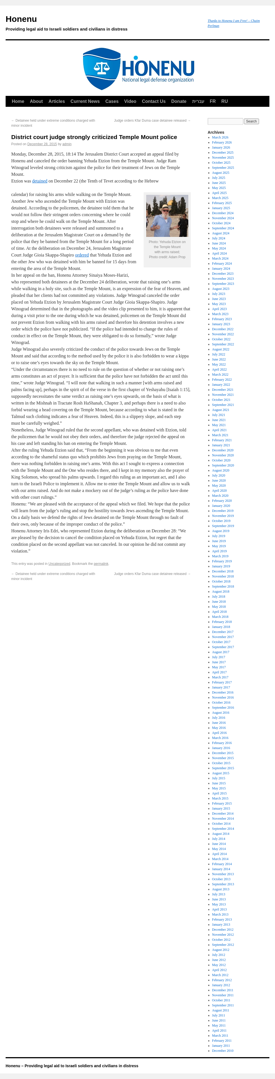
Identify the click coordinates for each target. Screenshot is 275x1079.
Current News (85, 101)
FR (213, 101)
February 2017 (222, 682)
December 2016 (222, 692)
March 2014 (220, 859)
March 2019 (220, 556)
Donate (178, 101)
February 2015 (222, 803)
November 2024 (223, 218)
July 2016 (218, 718)
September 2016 (223, 708)
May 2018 (219, 607)
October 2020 (221, 460)
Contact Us (154, 101)
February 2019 (222, 561)
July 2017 (218, 657)
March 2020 (220, 496)
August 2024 (221, 233)
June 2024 (219, 243)
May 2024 (219, 248)
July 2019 (218, 536)
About (36, 101)
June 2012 (219, 960)
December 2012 (222, 930)
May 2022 (219, 364)
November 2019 (223, 516)
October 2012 (221, 940)
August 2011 (220, 1010)
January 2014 (221, 869)
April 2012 (219, 970)
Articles (57, 101)
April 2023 (219, 309)
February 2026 (222, 142)
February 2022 (222, 380)
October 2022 (221, 339)
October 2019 (221, 521)
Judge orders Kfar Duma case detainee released (152, 121)
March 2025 (220, 198)
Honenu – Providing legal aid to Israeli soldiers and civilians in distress (72, 1066)
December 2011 (222, 990)
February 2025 (222, 203)
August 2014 (221, 834)
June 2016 (219, 723)
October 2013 (221, 879)
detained (39, 181)
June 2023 (219, 299)
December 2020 (222, 450)
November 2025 (223, 158)
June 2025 (219, 183)
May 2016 (219, 728)
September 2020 (223, 465)
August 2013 (221, 889)
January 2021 (221, 445)
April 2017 (219, 672)
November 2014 (223, 819)
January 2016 (221, 748)
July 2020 (218, 475)
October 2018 (221, 581)
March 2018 (220, 617)
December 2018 (222, 571)
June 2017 (219, 662)
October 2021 (221, 400)
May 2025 (219, 188)
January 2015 (221, 808)
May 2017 (219, 667)
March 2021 (220, 435)
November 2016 (223, 697)
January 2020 (221, 506)
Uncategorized (59, 564)
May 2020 (219, 485)
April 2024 (219, 253)
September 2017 (223, 647)
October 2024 (221, 223)
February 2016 (222, 743)
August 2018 (221, 591)
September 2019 (223, 526)
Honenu (104, 24)
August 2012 (221, 950)
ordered (82, 255)
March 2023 (220, 314)
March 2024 (220, 258)
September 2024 (223, 228)
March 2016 (220, 738)
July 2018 (218, 597)
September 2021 (223, 405)
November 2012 (223, 935)
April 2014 (219, 854)
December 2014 (222, 813)
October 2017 (221, 642)
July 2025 (218, 178)
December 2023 (222, 274)
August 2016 (221, 713)
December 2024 (222, 213)
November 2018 (223, 576)
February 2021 (222, 440)
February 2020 (222, 501)
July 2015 (218, 778)
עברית (198, 101)
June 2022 (219, 359)
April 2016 (219, 733)
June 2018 (219, 602)
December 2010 (222, 1051)
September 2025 (223, 168)
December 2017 (222, 632)
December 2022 (222, 329)
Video (130, 101)
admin (67, 144)
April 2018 (219, 612)
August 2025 (221, 173)
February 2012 (222, 980)
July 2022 (218, 354)
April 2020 (219, 491)
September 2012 (223, 945)
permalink (101, 564)
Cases (111, 101)
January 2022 (221, 385)
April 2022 (219, 369)
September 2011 (223, 1005)
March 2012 (220, 975)
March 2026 (220, 137)
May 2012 (219, 965)
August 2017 (221, 652)
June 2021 (219, 420)
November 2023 (223, 279)
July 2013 (218, 894)
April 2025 (219, 193)
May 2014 (219, 849)
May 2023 (219, 304)
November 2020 (223, 455)
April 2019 (219, 551)
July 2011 (218, 1015)
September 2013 (223, 884)
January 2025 (221, 208)
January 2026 (221, 147)
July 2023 (218, 294)
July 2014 (218, 839)
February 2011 (222, 1041)
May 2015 (219, 788)
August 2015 (221, 773)
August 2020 (221, 470)
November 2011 (223, 995)
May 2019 (219, 546)
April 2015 (219, 793)
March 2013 (220, 914)
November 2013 (223, 874)
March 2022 (220, 374)
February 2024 (222, 263)
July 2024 (218, 238)
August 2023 (221, 289)
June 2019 (219, 541)
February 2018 (222, 622)
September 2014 (223, 829)
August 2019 (221, 531)
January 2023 (221, 324)
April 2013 (219, 909)
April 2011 (219, 1030)
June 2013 (219, 899)
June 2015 (219, 783)
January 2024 (221, 269)
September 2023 (223, 284)
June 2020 (219, 480)
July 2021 (218, 415)
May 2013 (219, 904)
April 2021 (219, 430)
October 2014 (221, 824)
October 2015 (221, 763)
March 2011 (220, 1036)
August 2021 (221, 410)
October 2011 (221, 1000)
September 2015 (223, 768)
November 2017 (223, 637)
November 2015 (223, 758)
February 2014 (222, 864)
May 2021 (219, 425)
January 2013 (221, 924)
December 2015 (222, 753)
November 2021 (223, 395)
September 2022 (223, 344)
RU (224, 101)
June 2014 (219, 844)
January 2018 (221, 627)
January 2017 (221, 687)
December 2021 (222, 390)
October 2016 (221, 702)
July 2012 (218, 955)
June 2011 (219, 1020)
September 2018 (223, 586)
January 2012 (221, 985)
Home (18, 101)
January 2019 (221, 566)
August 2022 (221, 349)
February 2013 (222, 919)
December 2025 (222, 152)
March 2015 (220, 798)
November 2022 (223, 334)
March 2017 (220, 677)
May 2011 (219, 1025)
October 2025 (221, 163)
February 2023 (222, 319)
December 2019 (222, 511)
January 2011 (221, 1046)
